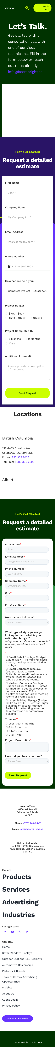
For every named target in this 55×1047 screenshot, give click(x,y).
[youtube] (12, 931)
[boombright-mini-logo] (27, 6)
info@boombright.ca (25, 72)
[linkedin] (27, 931)
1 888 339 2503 (24, 461)
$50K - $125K (17, 318)
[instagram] (20, 931)
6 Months (15, 338)
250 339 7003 (20, 457)
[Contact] (42, 8)
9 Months (34, 338)
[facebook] (5, 931)
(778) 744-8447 (32, 823)
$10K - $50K (16, 313)
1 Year (12, 343)
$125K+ (37, 318)
